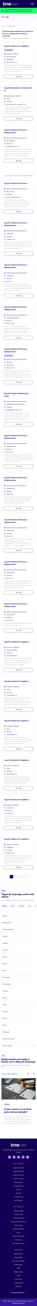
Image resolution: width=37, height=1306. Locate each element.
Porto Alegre (6, 977)
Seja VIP (18, 1193)
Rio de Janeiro (7, 984)
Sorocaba (5, 1011)
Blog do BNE (18, 1257)
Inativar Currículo (18, 1178)
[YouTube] (27, 1157)
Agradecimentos (18, 1253)
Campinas (5, 943)
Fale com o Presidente (18, 1261)
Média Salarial (18, 1182)
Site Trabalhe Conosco (18, 1243)
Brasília (5, 1018)
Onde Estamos (18, 1264)
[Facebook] (14, 1157)
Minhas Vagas (18, 1225)
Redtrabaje (18, 1286)
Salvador (5, 957)
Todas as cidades (7, 1045)
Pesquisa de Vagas (18, 1186)
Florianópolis (6, 1032)
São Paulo (5, 950)
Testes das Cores (18, 1197)
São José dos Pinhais (8, 929)
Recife (4, 1025)
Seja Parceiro (18, 1240)
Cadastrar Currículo (18, 1171)
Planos (18, 1232)
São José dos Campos (9, 1039)
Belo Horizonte (7, 922)
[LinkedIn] (9, 1157)
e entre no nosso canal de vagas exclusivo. (18, 11)
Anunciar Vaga (18, 1214)
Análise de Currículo (18, 1175)
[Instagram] (18, 1157)
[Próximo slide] (34, 1073)
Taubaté (5, 1004)
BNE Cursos (18, 1279)
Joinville (5, 936)
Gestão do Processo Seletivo (18, 1221)
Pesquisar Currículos (18, 1229)
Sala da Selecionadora (18, 1236)
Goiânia (5, 963)
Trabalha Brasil (18, 1283)
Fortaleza (5, 991)
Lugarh (18, 1275)
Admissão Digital (18, 1210)
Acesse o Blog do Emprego (9, 1074)
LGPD (18, 1268)
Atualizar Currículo (18, 1168)
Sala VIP (18, 1189)
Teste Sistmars (18, 1200)
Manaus (5, 998)
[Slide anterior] (28, 1073)
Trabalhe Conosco (19, 1272)
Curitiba (5, 916)
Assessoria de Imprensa (18, 1292)
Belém (4, 970)
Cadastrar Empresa (18, 1218)
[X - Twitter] (23, 1157)
